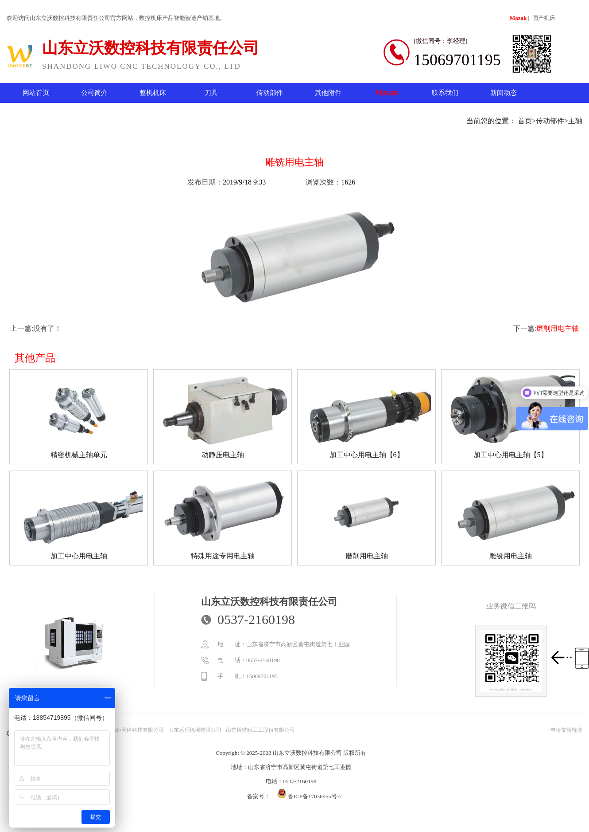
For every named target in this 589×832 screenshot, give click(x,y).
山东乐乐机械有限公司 (194, 730)
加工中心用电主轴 (78, 556)
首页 (525, 121)
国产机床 (543, 18)
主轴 (575, 121)
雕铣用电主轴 (510, 556)
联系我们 (445, 92)
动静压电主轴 (223, 455)
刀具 (211, 92)
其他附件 (328, 92)
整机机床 (153, 92)
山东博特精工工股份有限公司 (260, 730)
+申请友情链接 (564, 730)
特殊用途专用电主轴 (223, 556)
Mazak (518, 18)
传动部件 (269, 92)
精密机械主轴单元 (78, 455)
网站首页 (36, 92)
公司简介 (94, 92)
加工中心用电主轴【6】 (366, 455)
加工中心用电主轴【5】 (510, 455)
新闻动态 (503, 92)
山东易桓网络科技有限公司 (132, 730)
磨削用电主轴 (557, 328)
